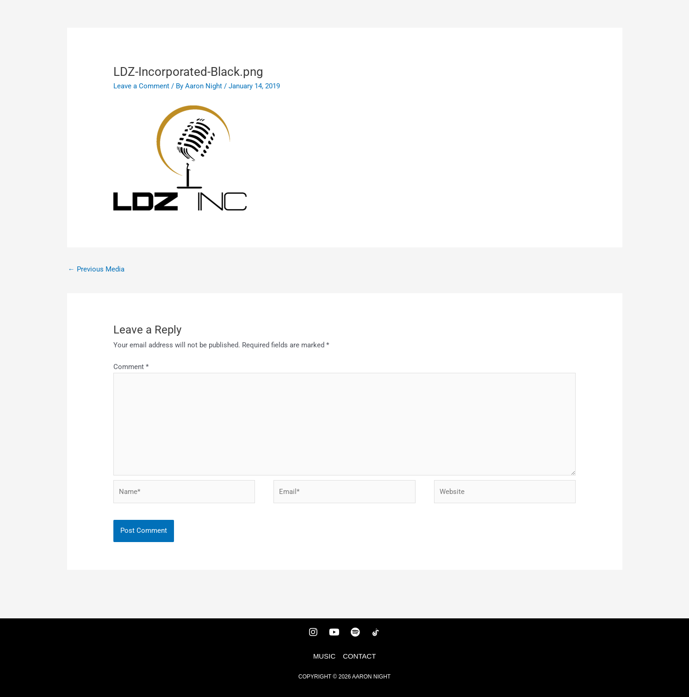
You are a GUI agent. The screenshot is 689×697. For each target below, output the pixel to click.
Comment (131, 367)
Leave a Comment (141, 86)
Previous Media (96, 269)
